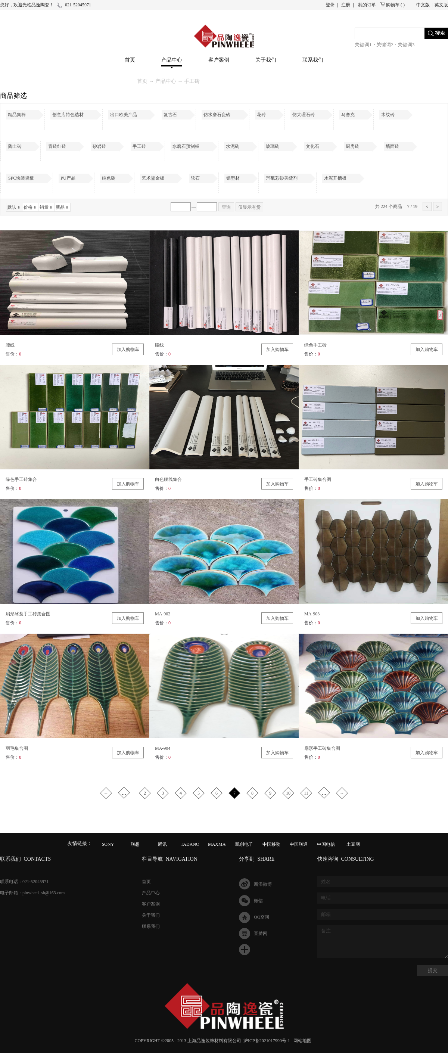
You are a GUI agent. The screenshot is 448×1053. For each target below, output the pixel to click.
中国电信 (326, 844)
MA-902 (162, 613)
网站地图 (301, 1040)
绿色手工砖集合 (21, 479)
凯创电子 (244, 844)
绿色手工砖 (315, 345)
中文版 (423, 4)
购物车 (392, 4)
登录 (330, 4)
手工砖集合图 (317, 479)
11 (306, 793)
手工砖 (192, 81)
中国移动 (271, 844)
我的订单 (367, 4)
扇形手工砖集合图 (322, 748)
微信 (258, 900)
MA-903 (312, 613)
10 (288, 793)
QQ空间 (261, 917)
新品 (60, 207)
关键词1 (363, 44)
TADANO (190, 844)
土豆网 (353, 844)
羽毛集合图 (17, 748)
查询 (226, 207)
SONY (108, 844)
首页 (130, 60)
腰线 (10, 345)
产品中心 (165, 81)
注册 (345, 4)
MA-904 (162, 748)
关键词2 (384, 44)
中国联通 (299, 844)
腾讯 (162, 844)
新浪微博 (263, 884)
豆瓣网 (260, 933)
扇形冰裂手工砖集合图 (28, 613)
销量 (44, 207)
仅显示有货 (249, 207)
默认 (11, 207)
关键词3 (406, 44)
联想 (135, 844)
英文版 (441, 4)
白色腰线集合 (168, 479)
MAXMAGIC (220, 844)
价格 (28, 207)
